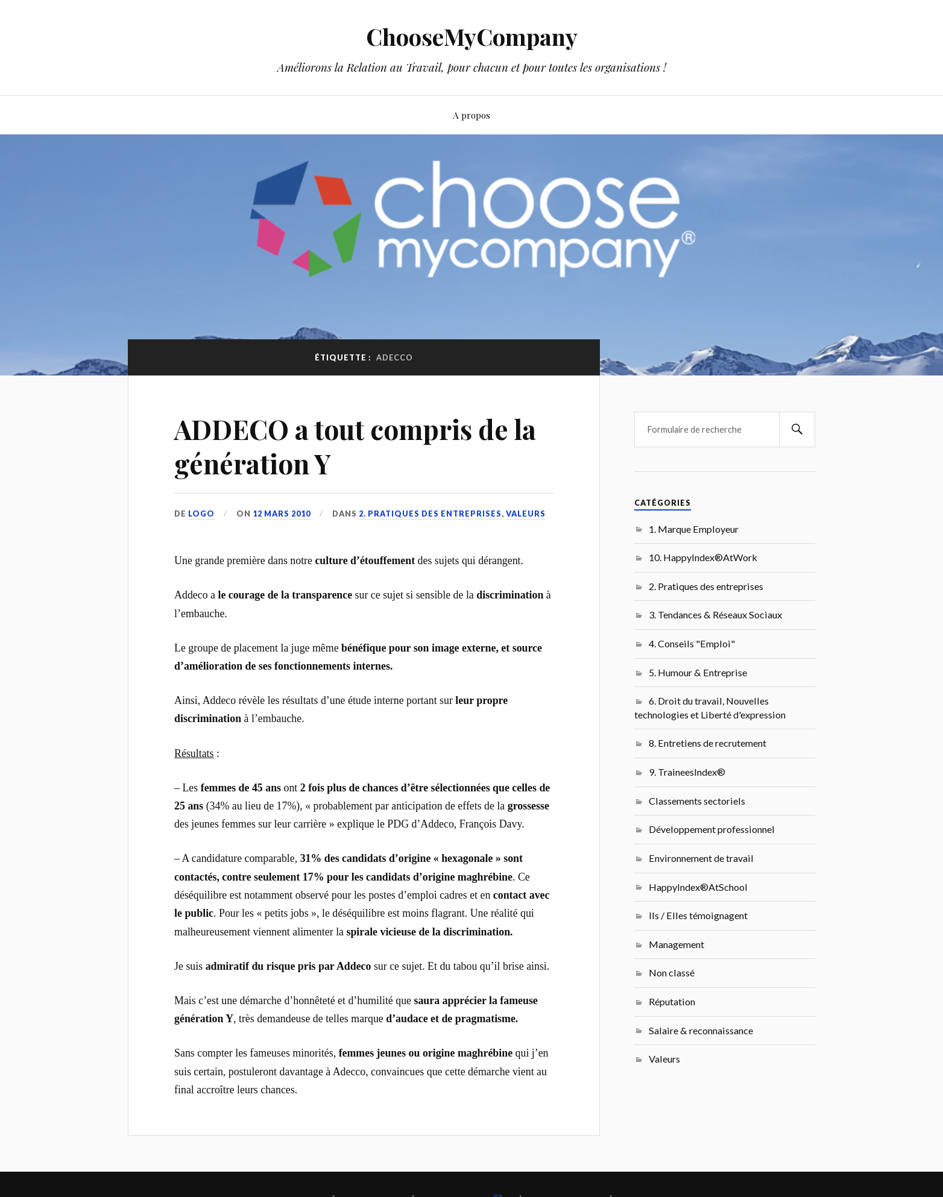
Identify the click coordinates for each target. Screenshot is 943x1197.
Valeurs (526, 513)
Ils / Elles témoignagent (698, 915)
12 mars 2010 (282, 513)
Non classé (672, 972)
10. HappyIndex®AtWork (703, 557)
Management (676, 944)
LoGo (201, 513)
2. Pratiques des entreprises (430, 513)
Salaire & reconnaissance (701, 1030)
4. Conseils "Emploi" (692, 643)
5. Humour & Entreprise (698, 672)
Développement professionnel (712, 829)
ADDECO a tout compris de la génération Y (355, 446)
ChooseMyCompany (472, 36)
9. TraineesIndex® (687, 772)
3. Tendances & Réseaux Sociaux (715, 614)
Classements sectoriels (697, 800)
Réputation (672, 1001)
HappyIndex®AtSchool (698, 887)
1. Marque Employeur (694, 529)
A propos (471, 114)
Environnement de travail (701, 858)
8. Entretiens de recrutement (707, 743)
